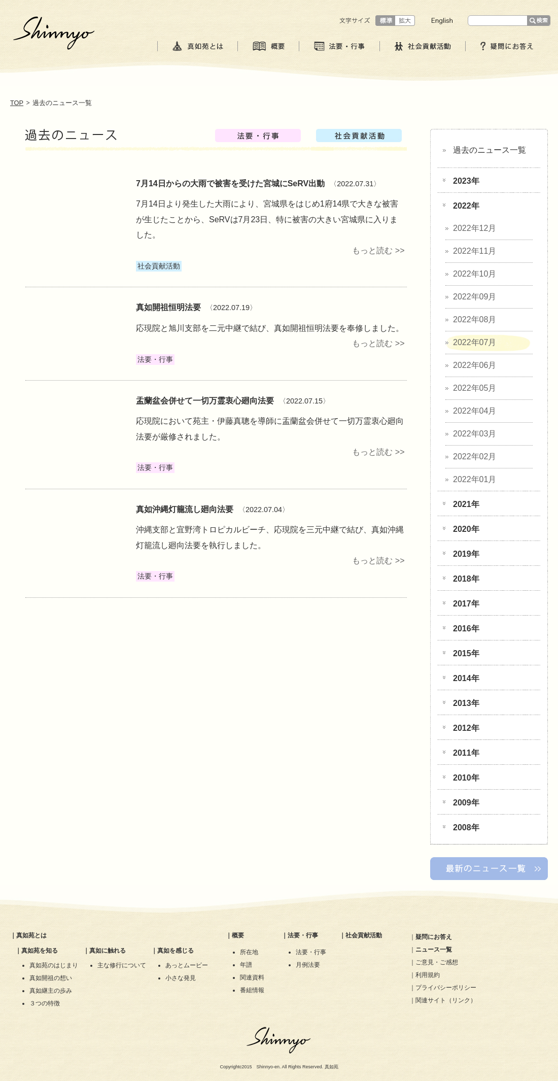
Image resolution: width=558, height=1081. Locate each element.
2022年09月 (474, 296)
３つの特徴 (44, 1003)
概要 (238, 935)
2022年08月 (474, 319)
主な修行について (121, 965)
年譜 (246, 964)
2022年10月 (474, 273)
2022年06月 (474, 365)
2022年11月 (474, 251)
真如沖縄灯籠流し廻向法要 (184, 509)
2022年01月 (474, 479)
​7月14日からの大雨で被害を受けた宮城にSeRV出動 (230, 183)
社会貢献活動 (363, 935)
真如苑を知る (39, 950)
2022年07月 (474, 342)
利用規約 (427, 974)
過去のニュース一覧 (489, 150)
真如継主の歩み (50, 990)
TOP (16, 103)
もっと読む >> (378, 250)
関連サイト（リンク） (445, 1000)
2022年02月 (474, 456)
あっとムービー (186, 965)
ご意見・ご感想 (436, 962)
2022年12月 (474, 228)
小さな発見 (180, 978)
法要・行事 (303, 935)
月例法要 (308, 964)
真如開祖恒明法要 (168, 307)
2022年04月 (474, 411)
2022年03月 (474, 433)
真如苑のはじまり (53, 965)
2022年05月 (474, 388)
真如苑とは (31, 935)
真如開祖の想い (50, 978)
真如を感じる (175, 950)
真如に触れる (107, 950)
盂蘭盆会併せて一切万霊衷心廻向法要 (205, 400)
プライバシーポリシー (445, 987)
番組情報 (252, 990)
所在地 (249, 952)
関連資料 (252, 977)
